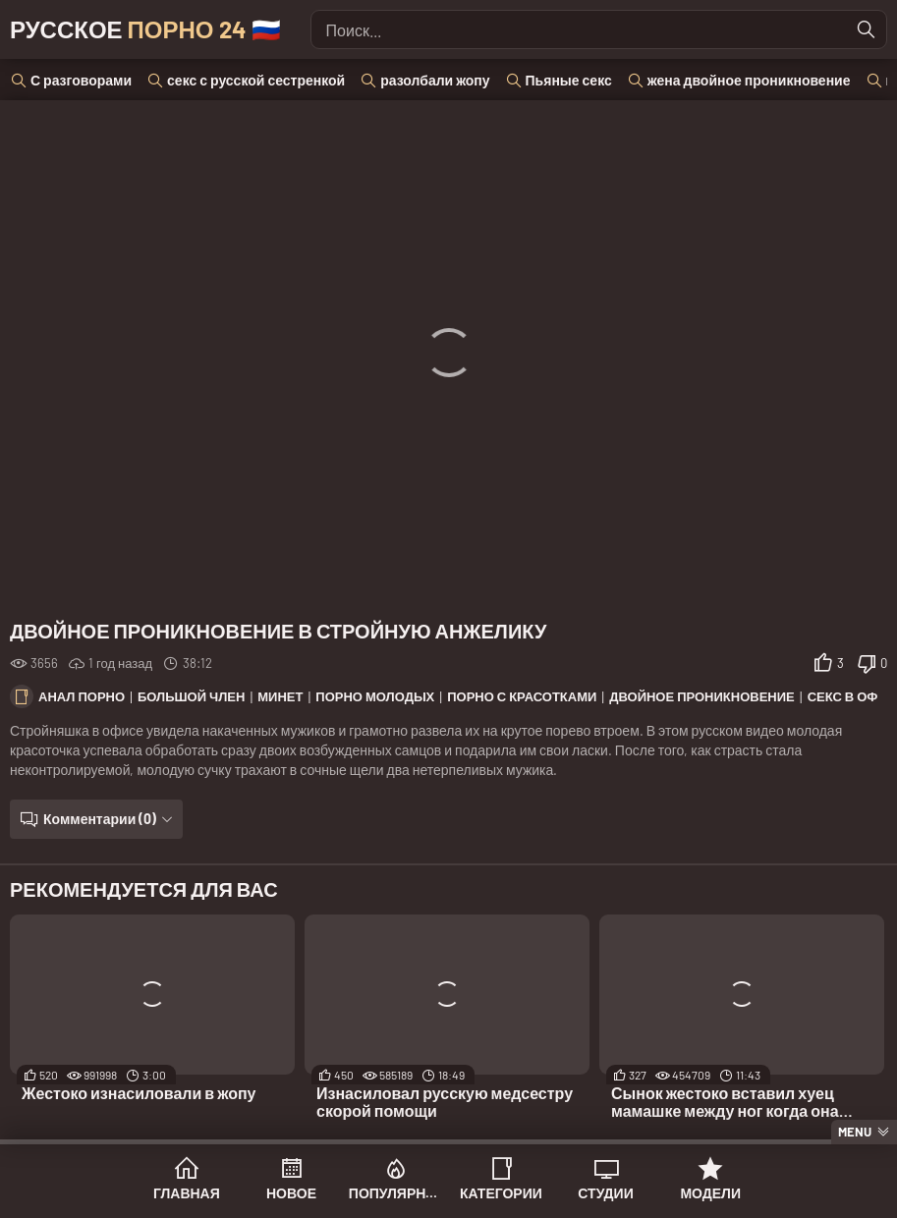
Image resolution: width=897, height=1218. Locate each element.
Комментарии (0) (99, 818)
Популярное (396, 1193)
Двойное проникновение (702, 696)
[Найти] (866, 29)
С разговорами (81, 80)
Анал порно (81, 696)
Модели (710, 1193)
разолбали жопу (434, 80)
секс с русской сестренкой (256, 80)
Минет (280, 696)
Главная (186, 1193)
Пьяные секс (569, 80)
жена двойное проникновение (749, 80)
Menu (854, 1131)
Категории (501, 1193)
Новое (291, 1193)
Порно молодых (374, 696)
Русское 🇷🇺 (145, 29)
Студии (605, 1193)
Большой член (191, 696)
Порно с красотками (521, 696)
